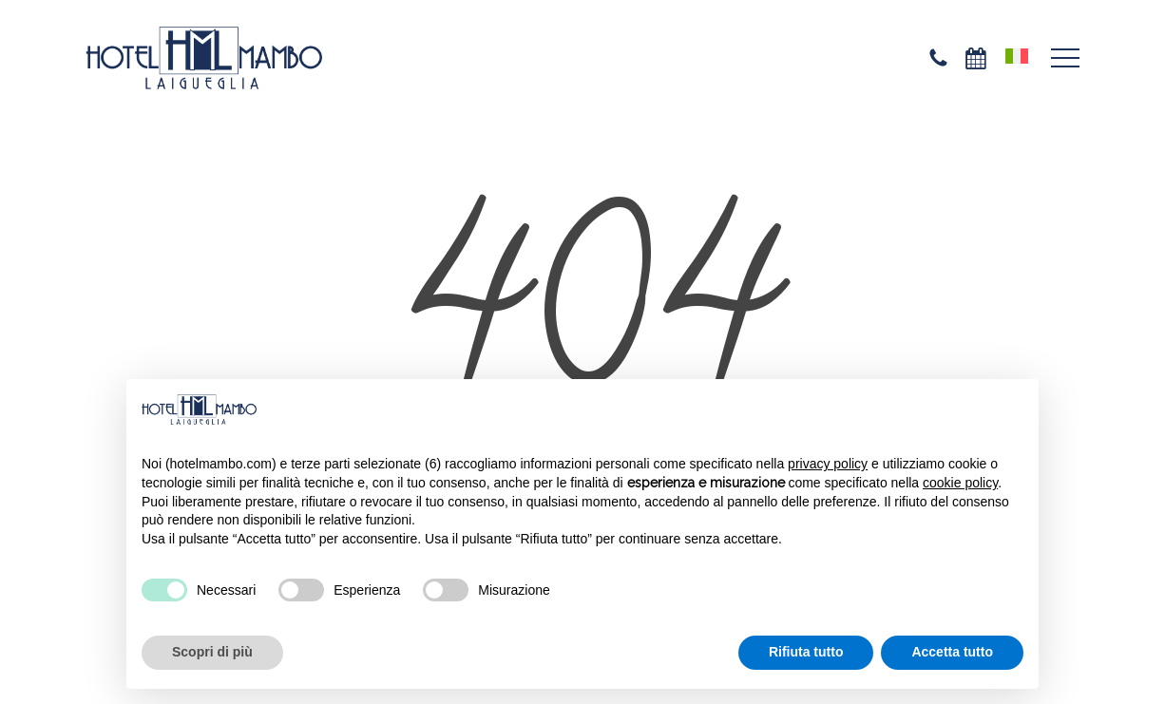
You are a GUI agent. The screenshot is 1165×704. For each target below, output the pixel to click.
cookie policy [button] (960, 482)
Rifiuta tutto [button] (806, 651)
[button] (1065, 58)
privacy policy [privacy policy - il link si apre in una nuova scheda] (828, 463)
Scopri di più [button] (212, 651)
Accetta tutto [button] (952, 651)
